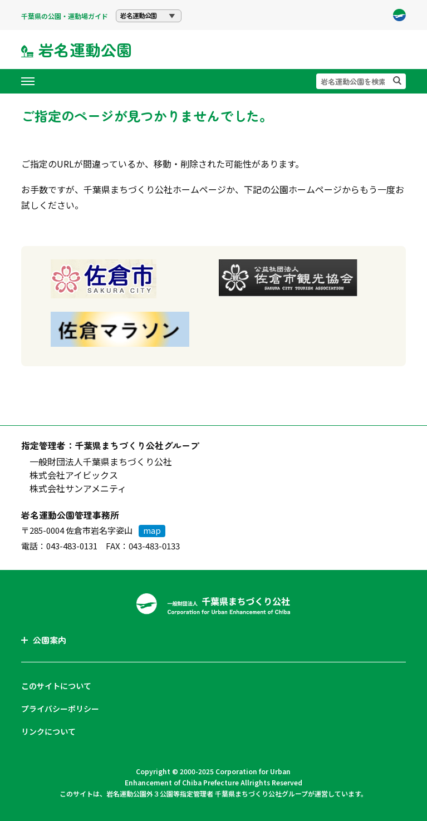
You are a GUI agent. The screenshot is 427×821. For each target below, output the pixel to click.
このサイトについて (56, 685)
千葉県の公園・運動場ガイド (64, 16)
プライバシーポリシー (60, 708)
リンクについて (48, 731)
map (152, 530)
